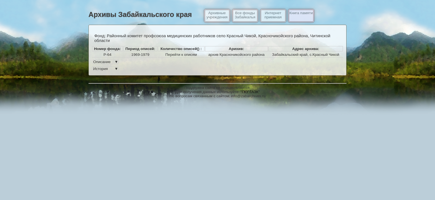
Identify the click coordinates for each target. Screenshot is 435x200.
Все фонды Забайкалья (245, 15)
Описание (105, 62)
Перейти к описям (181, 54)
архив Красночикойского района (236, 54)
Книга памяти (301, 13)
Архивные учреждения (216, 15)
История (105, 69)
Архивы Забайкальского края (140, 14)
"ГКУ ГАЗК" (250, 92)
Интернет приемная (273, 15)
